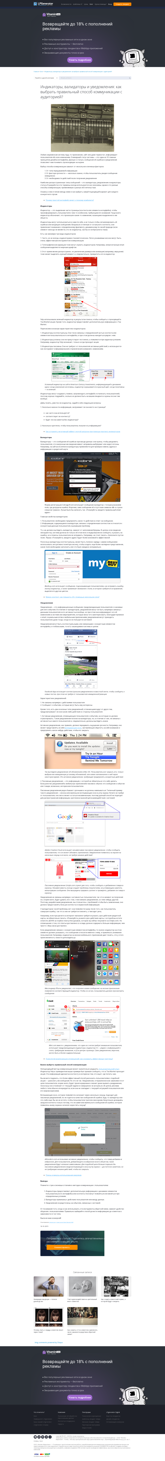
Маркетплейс (87, 1428)
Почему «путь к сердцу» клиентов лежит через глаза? (48, 1331)
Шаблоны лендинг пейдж (91, 1419)
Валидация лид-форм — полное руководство (45, 1300)
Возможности (66, 4)
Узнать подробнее (80, 59)
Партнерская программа (91, 1425)
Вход (110, 4)
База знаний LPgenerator (43, 1422)
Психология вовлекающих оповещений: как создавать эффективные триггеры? (79, 1059)
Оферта (61, 1424)
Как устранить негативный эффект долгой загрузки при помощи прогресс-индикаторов (83, 431)
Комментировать (62, 1247)
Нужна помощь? (100, 4)
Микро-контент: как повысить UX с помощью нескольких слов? (72, 597)
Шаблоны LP (77, 4)
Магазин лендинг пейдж (90, 1422)
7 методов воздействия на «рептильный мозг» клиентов (82, 1300)
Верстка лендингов (113, 1416)
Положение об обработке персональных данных (67, 1417)
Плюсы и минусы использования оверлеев (63, 1175)
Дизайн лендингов (113, 1419)
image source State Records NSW (64, 1222)
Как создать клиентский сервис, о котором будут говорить (113, 1300)
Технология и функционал (91, 1416)
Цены (86, 4)
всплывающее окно (73, 728)
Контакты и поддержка (66, 1421)
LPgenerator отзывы (41, 1425)
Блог (35, 1416)
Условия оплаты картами (41, 1456)
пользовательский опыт (109, 1069)
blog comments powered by (49, 1342)
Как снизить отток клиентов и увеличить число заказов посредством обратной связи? (82, 1332)
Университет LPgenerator (43, 1419)
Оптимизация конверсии (115, 1422)
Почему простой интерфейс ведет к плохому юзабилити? (70, 200)
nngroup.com (52, 1222)
